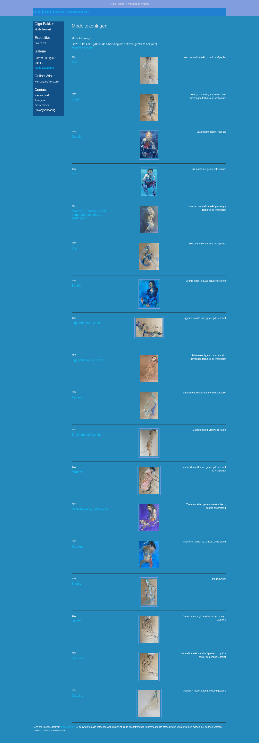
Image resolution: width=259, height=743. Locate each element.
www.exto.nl (67, 727)
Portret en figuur (45, 57)
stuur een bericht (82, 48)
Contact (41, 90)
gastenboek (42, 105)
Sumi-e (39, 62)
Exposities (43, 38)
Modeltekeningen (45, 67)
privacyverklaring (45, 110)
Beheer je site (41, 11)
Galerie (40, 51)
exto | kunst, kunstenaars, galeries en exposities (44, 4)
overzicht (40, 43)
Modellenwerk (43, 29)
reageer (40, 100)
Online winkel (45, 76)
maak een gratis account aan (70, 11)
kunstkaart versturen (47, 81)
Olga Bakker (117, 3)
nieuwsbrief (42, 95)
